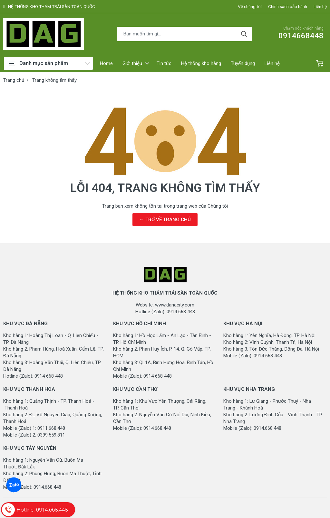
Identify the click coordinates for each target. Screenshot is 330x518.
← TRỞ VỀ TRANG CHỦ (165, 219)
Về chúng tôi (250, 6)
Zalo (14, 485)
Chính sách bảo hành (287, 6)
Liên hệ (320, 6)
